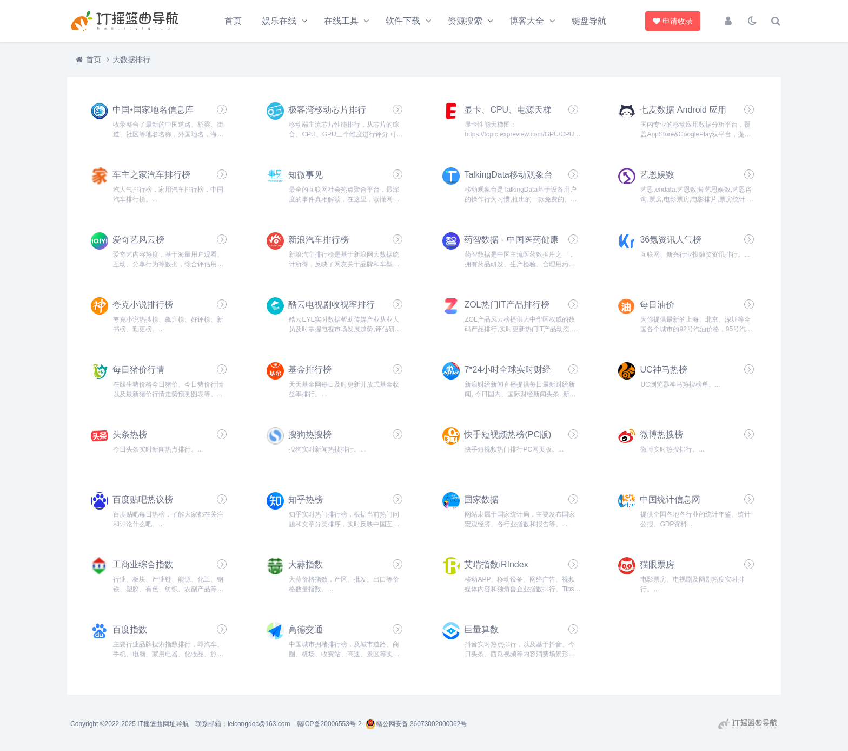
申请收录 (674, 21)
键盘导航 (589, 20)
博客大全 (526, 20)
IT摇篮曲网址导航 (163, 724)
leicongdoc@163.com (259, 724)
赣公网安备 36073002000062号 (416, 724)
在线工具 (341, 20)
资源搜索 (465, 20)
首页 (233, 20)
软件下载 (403, 20)
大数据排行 (131, 59)
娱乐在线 (279, 20)
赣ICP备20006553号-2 (329, 724)
